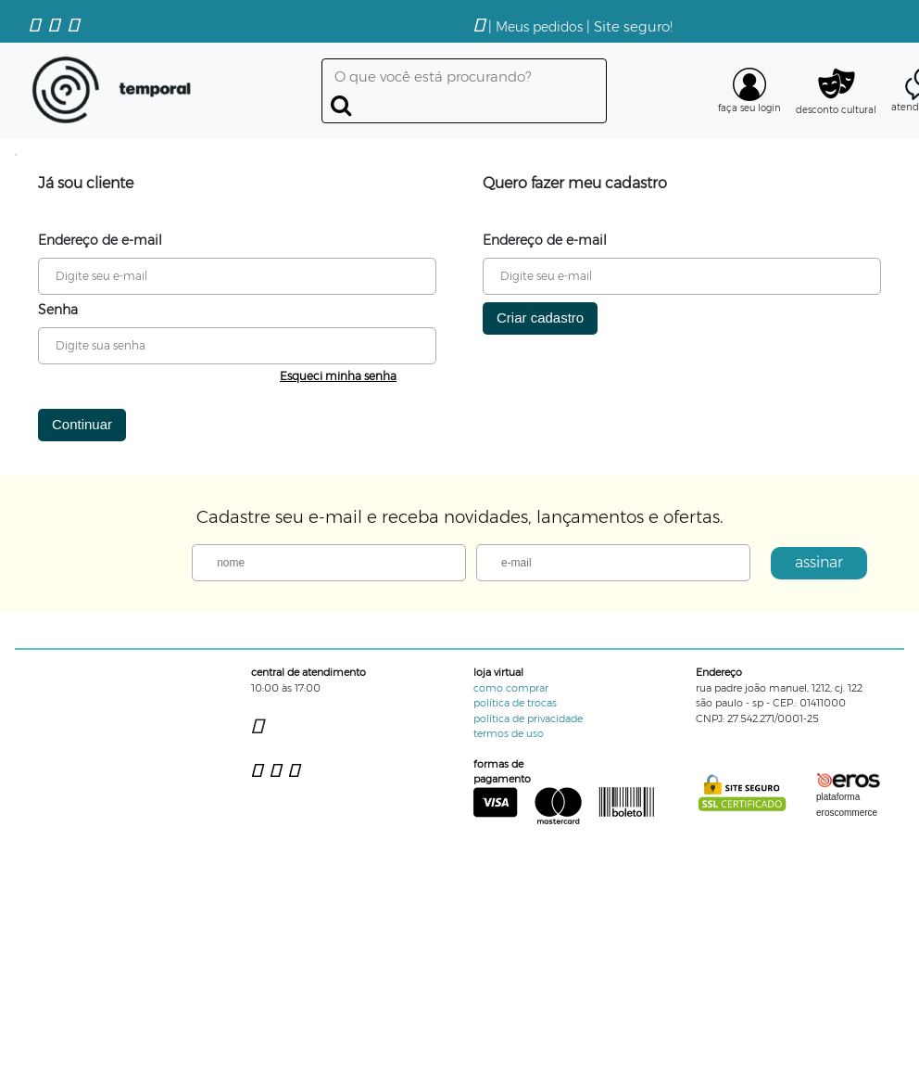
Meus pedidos (539, 27)
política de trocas (515, 702)
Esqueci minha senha (338, 376)
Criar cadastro (540, 317)
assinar (819, 562)
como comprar (510, 687)
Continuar (82, 424)
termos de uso (508, 733)
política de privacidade (528, 718)
